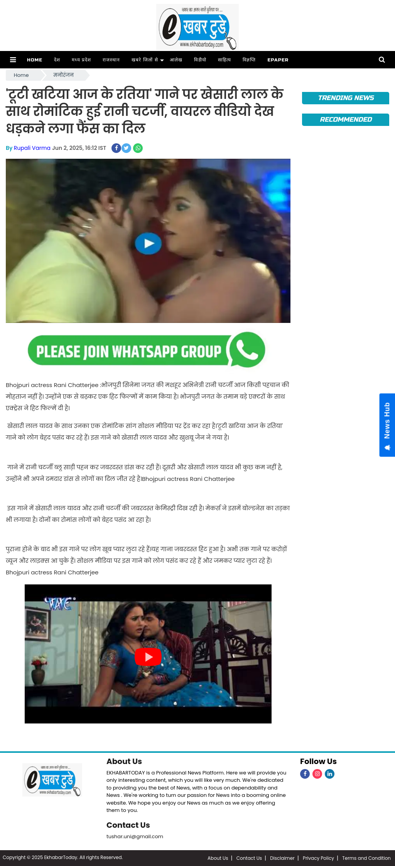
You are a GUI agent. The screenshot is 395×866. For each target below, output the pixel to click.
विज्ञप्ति (249, 60)
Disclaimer (282, 858)
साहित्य (224, 60)
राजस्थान (111, 60)
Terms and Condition (366, 858)
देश (57, 60)
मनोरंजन (64, 75)
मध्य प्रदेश (81, 60)
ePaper (278, 60)
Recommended (345, 119)
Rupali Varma (32, 148)
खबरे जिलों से (145, 60)
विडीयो (200, 60)
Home (34, 60)
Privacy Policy (318, 858)
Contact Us (128, 825)
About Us (124, 761)
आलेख (176, 60)
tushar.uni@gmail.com (134, 836)
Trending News (345, 98)
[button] (13, 60)
